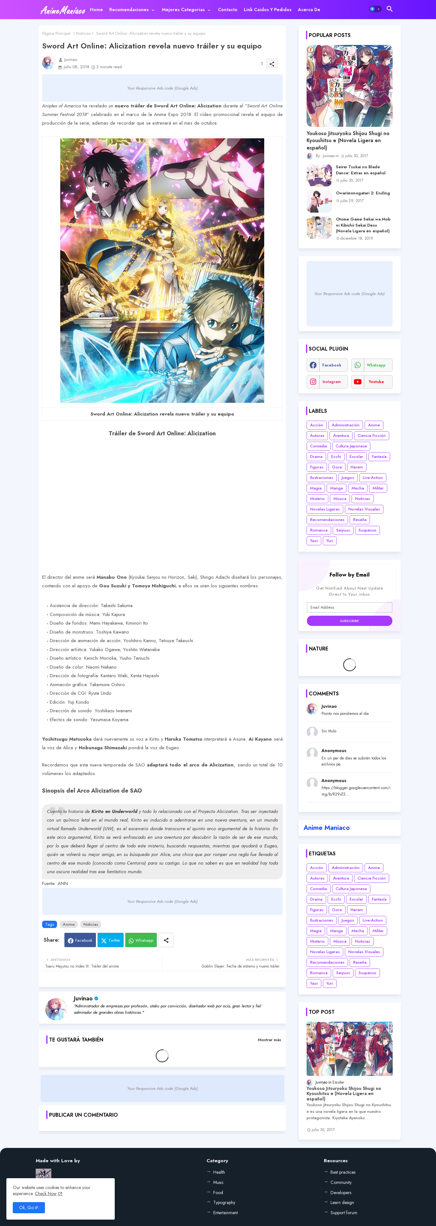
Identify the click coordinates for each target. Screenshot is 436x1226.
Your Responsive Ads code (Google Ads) (162, 88)
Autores (317, 435)
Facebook (83, 940)
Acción (316, 425)
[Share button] (166, 940)
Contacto (227, 9)
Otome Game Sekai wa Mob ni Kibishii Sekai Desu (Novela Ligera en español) (363, 225)
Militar (378, 488)
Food (218, 1192)
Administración (346, 425)
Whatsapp (144, 940)
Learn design (342, 1202)
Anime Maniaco (326, 827)
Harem (357, 467)
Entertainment (225, 1212)
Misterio (317, 499)
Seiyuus (343, 530)
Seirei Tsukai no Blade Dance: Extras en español (361, 170)
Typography (224, 1202)
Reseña (360, 520)
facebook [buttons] (331, 365)
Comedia (318, 446)
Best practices (343, 1172)
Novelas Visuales (364, 509)
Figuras (316, 467)
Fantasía (379, 456)
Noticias (83, 33)
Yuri (329, 541)
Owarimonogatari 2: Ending (363, 193)
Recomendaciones (129, 9)
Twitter (114, 940)
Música (339, 499)
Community (341, 1182)
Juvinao (83, 998)
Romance (319, 530)
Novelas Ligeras (325, 509)
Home (96, 9)
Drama (316, 456)
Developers (341, 1192)
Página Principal (56, 33)
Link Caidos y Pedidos (268, 9)
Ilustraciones (321, 478)
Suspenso (367, 530)
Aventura (341, 435)
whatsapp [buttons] (376, 365)
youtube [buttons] (376, 382)
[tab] (96, 9)
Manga (336, 488)
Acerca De (309, 9)
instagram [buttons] (332, 382)
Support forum (344, 1212)
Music (218, 1182)
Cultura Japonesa (351, 446)
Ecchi (336, 456)
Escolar (356, 456)
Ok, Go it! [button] (29, 1207)
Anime (69, 924)
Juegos (348, 478)
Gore (337, 467)
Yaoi (314, 541)
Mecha (358, 488)
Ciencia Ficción (372, 435)
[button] (375, 9)
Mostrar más (269, 1040)
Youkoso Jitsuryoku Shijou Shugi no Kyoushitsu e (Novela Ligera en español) (348, 140)
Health (219, 1172)
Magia (316, 488)
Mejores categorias (183, 9)
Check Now (46, 1193)
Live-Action (373, 478)
